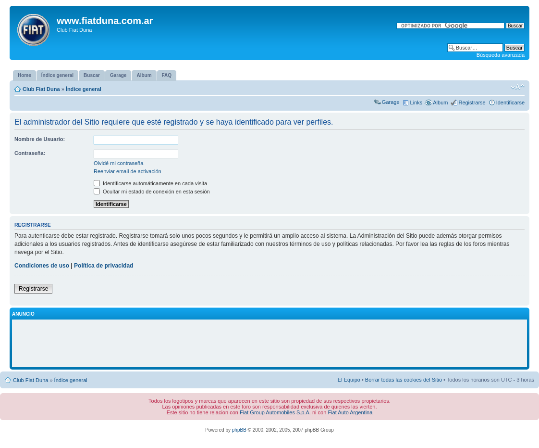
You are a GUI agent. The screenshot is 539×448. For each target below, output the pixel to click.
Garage (391, 102)
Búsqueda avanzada (501, 55)
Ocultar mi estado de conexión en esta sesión (152, 191)
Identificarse (510, 102)
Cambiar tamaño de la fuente (518, 87)
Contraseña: (29, 153)
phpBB (239, 430)
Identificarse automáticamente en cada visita (150, 183)
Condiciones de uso (41, 265)
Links (416, 102)
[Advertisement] (269, 343)
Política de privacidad (103, 265)
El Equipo (349, 380)
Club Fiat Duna (41, 89)
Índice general (83, 89)
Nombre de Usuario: (39, 139)
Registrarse (471, 102)
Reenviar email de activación (127, 171)
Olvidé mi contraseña (118, 163)
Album (440, 102)
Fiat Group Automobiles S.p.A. (275, 412)
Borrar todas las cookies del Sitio (403, 380)
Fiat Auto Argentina (350, 412)
